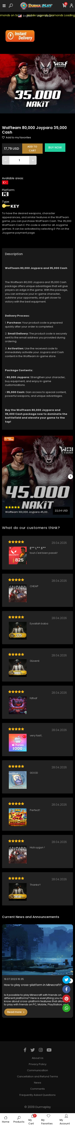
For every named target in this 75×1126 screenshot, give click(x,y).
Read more (15, 1012)
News (37, 1083)
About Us (37, 1058)
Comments (37, 1089)
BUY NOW (55, 147)
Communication (37, 1070)
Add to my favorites (16, 137)
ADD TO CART (32, 148)
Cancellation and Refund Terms (37, 1076)
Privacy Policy (37, 1064)
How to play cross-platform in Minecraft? (33, 985)
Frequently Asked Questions (37, 1095)
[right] (70, 476)
